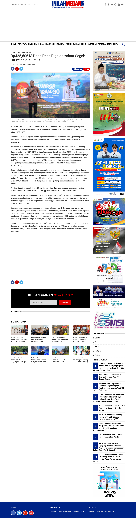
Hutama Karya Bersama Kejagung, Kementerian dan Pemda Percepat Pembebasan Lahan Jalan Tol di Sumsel (108, 446)
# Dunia (96, 342)
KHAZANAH (50, 44)
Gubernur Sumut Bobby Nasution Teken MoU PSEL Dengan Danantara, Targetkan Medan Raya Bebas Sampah (19, 342)
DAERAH (76, 44)
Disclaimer (67, 512)
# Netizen (97, 351)
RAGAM (91, 44)
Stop (86, 69)
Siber (60, 512)
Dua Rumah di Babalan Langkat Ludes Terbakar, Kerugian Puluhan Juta (59, 362)
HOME (13, 44)
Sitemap (76, 512)
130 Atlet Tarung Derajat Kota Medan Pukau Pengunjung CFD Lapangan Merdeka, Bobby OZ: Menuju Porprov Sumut (108, 366)
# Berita (96, 338)
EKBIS (83, 44)
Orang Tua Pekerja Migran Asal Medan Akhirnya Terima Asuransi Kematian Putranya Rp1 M (80, 341)
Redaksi (53, 512)
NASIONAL (32, 44)
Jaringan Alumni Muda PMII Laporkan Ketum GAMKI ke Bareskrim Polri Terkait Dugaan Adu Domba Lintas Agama (60, 342)
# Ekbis (96, 346)
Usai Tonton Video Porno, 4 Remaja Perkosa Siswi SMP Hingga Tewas (109, 377)
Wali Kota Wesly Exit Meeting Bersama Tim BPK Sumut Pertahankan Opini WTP (110, 417)
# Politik (96, 355)
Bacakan (77, 69)
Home (13, 52)
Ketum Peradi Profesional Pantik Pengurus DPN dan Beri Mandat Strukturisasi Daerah (39, 362)
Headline (20, 52)
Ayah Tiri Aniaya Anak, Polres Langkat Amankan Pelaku (110, 436)
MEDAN (68, 44)
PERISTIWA (22, 44)
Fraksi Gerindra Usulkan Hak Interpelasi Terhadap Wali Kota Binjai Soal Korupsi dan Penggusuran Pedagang (108, 427)
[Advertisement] (68, 25)
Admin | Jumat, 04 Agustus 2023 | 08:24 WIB (23, 64)
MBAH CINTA (112, 44)
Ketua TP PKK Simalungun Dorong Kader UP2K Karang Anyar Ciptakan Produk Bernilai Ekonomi (80, 363)
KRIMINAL (60, 44)
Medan (28, 52)
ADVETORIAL (100, 44)
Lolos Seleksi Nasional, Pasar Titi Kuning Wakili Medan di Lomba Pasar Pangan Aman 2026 (108, 457)
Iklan (82, 512)
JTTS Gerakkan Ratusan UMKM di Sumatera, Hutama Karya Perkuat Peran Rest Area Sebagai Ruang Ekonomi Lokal (109, 398)
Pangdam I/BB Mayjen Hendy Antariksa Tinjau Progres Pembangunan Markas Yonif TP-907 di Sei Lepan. (109, 386)
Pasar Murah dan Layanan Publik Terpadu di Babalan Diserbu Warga (111, 408)
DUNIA (41, 44)
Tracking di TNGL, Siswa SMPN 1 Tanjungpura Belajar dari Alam (18, 361)
